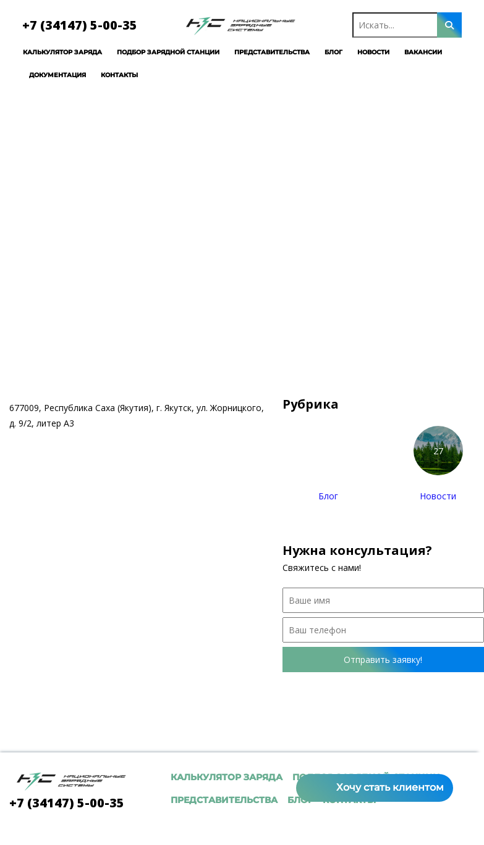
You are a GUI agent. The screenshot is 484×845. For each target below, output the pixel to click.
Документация (44, 75)
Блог (320, 52)
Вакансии (410, 52)
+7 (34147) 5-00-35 (66, 25)
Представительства (259, 52)
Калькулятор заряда (49, 52)
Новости (360, 52)
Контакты (106, 75)
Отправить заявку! (383, 659)
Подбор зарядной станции (155, 52)
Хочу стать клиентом (390, 787)
